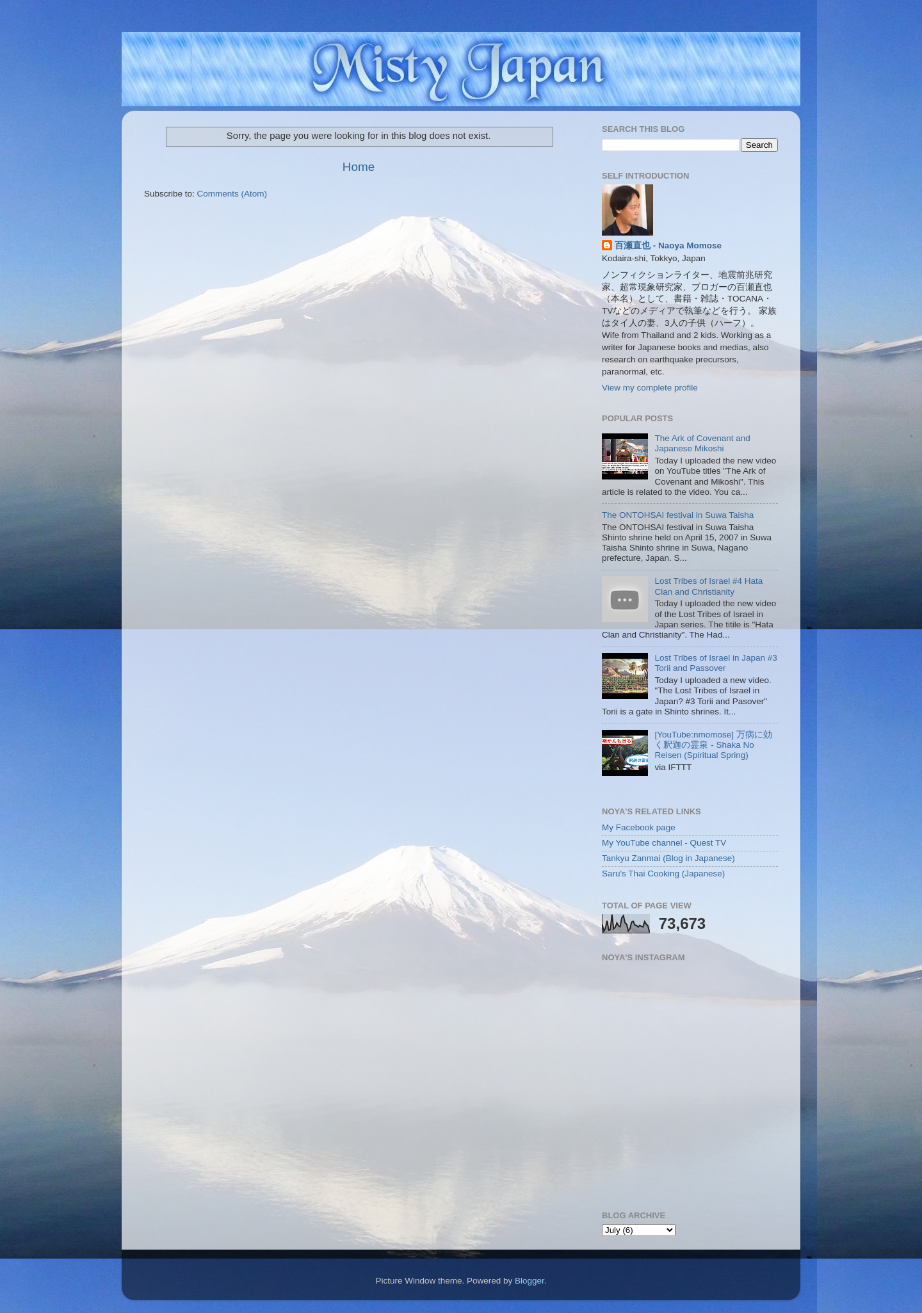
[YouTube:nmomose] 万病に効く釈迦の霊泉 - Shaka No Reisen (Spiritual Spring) (713, 745)
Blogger (529, 1280)
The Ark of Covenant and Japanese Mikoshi (702, 443)
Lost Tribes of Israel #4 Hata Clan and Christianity (708, 586)
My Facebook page (638, 827)
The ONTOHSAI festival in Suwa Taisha (678, 515)
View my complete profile (650, 387)
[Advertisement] (359, 238)
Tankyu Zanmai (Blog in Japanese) (668, 858)
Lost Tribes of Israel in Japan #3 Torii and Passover (715, 663)
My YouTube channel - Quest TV (664, 843)
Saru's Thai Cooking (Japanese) (663, 873)
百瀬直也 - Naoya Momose (668, 245)
